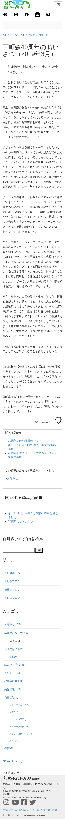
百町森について (27, 809)
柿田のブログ (12, 589)
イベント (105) (12, 672)
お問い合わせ (43, 809)
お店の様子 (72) (13, 649)
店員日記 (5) (11, 697)
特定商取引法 (10, 809)
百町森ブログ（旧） (16, 597)
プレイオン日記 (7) (18, 719)
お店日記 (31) (15, 712)
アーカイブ (13, 761)
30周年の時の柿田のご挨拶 (24, 440)
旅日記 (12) (14, 740)
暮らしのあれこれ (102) (20, 733)
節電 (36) (13, 656)
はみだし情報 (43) (14, 664)
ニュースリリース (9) (16, 632)
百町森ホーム (10, 34)
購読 (54, 809)
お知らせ (43, 34)
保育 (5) (8, 748)
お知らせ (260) (12, 624)
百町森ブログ (28, 34)
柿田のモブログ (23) (19, 726)
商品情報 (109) (12, 689)
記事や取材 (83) (13, 681)
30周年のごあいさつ (20, 521)
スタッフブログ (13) (19, 705)
